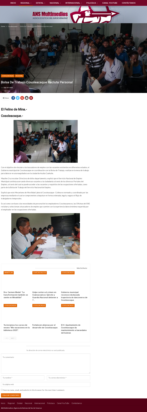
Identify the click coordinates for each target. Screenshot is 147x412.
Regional (25, 3)
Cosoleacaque (8, 76)
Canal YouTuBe (109, 3)
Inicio (13, 3)
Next (13, 338)
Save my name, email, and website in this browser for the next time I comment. (34, 390)
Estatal (39, 3)
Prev (6, 338)
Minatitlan (8, 273)
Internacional (72, 3)
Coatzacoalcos (39, 273)
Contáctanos (128, 3)
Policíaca (91, 3)
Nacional (54, 3)
